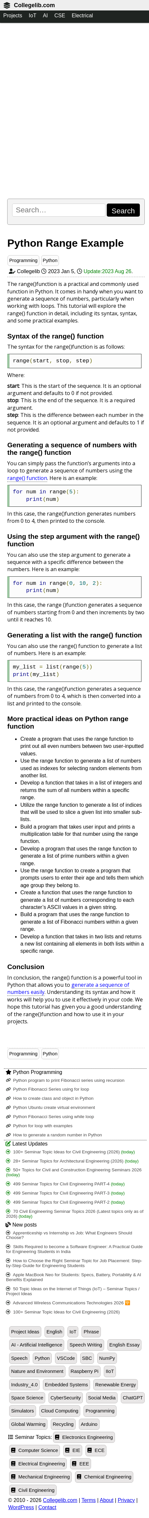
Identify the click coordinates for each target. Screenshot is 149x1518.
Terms (89, 1500)
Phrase (91, 1331)
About (107, 1500)
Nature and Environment (37, 1371)
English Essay (124, 1344)
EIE (72, 1450)
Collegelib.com (34, 5)
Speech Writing (85, 1344)
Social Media (102, 1397)
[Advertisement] (74, 110)
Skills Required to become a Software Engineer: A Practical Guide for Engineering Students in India (74, 1249)
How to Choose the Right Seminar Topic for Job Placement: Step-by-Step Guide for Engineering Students (74, 1263)
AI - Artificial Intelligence (36, 1344)
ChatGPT (133, 1397)
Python (50, 260)
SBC (87, 1358)
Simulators (22, 1410)
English (54, 1331)
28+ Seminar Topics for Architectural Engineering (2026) (72, 1161)
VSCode (66, 1358)
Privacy (126, 1500)
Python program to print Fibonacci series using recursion (65, 1080)
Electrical (82, 15)
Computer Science (34, 1450)
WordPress (21, 1507)
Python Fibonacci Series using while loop (50, 1116)
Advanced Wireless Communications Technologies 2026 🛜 (68, 1302)
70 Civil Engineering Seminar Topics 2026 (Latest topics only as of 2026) (74, 1214)
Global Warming (28, 1424)
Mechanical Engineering (40, 1476)
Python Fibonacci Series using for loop (47, 1089)
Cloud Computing (60, 1410)
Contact (47, 1507)
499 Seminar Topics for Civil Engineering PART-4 (65, 1183)
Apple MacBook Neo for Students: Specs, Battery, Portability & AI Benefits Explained (73, 1277)
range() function (27, 478)
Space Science (27, 1397)
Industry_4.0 (24, 1384)
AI (45, 15)
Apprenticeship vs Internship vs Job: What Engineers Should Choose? (69, 1235)
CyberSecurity (65, 1397)
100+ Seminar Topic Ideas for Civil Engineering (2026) (70, 1151)
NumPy (107, 1358)
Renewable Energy (115, 1384)
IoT (32, 15)
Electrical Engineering (38, 1463)
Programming (23, 260)
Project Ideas (25, 1331)
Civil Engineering (33, 1490)
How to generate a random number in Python (54, 1134)
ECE (95, 1450)
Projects (12, 15)
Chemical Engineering (104, 1476)
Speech (19, 1358)
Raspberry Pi (85, 1371)
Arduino (89, 1424)
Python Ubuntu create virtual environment (50, 1107)
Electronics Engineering (84, 1437)
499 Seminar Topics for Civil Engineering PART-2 (65, 1202)
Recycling (63, 1424)
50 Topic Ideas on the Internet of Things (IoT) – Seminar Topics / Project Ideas (73, 1291)
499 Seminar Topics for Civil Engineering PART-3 (65, 1193)
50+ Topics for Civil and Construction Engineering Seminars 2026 (73, 1172)
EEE (80, 1463)
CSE (59, 15)
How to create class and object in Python (49, 1098)
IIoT (110, 1371)
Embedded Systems (66, 1384)
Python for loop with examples (39, 1125)
